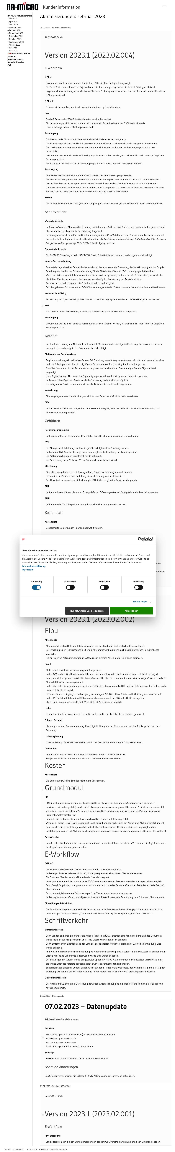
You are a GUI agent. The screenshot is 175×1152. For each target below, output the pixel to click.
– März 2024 (13, 24)
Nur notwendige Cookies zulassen (87, 610)
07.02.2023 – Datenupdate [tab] (52, 996)
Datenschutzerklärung (33, 566)
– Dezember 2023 (15, 33)
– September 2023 (16, 42)
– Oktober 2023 (14, 39)
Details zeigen (140, 601)
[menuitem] (164, 6)
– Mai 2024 (12, 18)
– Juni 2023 (13, 50)
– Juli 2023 (12, 47)
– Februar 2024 (14, 27)
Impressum (27, 569)
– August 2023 (14, 45)
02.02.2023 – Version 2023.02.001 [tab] (55, 1086)
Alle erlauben (131, 610)
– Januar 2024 (14, 30)
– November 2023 (15, 36)
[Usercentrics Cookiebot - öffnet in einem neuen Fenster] (140, 539)
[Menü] (164, 6)
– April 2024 (13, 21)
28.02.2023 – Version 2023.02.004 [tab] (55, 28)
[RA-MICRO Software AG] (56, 6)
